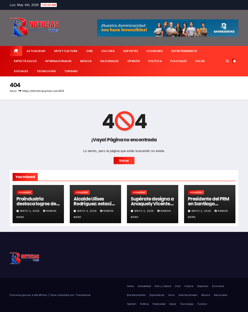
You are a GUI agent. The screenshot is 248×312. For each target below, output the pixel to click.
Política (155, 61)
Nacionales (109, 61)
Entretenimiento (184, 51)
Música (86, 61)
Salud (200, 61)
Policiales (178, 61)
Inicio (13, 91)
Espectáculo (157, 294)
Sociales (21, 71)
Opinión (133, 61)
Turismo (71, 71)
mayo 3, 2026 (30, 210)
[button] (227, 61)
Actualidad (36, 51)
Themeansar (82, 294)
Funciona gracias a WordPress (29, 294)
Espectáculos (25, 61)
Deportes (130, 51)
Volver (124, 160)
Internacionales (58, 61)
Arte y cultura (66, 51)
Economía (155, 51)
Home (130, 286)
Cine (89, 51)
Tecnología (46, 71)
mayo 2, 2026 (144, 210)
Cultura (108, 51)
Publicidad (159, 303)
